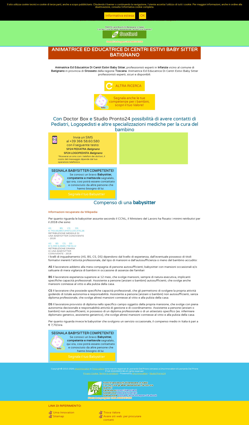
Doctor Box (75, 119)
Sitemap (58, 416)
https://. (126, 390)
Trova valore (98, 369)
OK (142, 16)
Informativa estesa (119, 16)
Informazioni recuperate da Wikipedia (72, 212)
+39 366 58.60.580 (85, 141)
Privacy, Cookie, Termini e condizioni (100, 373)
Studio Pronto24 (112, 119)
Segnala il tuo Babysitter (86, 194)
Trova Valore (111, 412)
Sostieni (124, 34)
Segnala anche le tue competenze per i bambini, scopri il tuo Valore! (129, 101)
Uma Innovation (82, 369)
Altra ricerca (128, 86)
